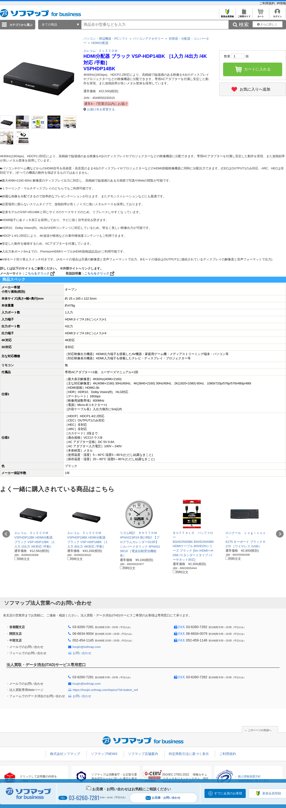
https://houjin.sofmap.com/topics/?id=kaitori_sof (105, 690)
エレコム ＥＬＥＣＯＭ (100, 51)
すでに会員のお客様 (228, 793)
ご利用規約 (267, 3)
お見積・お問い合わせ (163, 798)
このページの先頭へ (259, 730)
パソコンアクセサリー (148, 38)
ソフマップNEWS (104, 754)
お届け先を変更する (101, 109)
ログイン (277, 15)
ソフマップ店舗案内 (143, 754)
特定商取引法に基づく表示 (189, 754)
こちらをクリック (40, 273)
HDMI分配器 (99, 43)
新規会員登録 (227, 15)
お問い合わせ (82, 653)
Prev (6, 534)
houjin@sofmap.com (86, 647)
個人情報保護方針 (249, 776)
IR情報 (281, 3)
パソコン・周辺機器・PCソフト (105, 38)
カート (260, 15)
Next (280, 534)
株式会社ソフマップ (65, 754)
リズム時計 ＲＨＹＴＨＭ (138, 533)
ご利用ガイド (244, 15)
